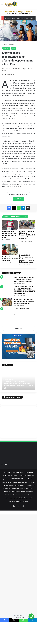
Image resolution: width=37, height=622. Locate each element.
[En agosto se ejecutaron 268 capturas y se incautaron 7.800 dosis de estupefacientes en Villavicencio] (27, 224)
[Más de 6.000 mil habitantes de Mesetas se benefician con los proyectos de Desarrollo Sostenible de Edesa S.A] (27, 248)
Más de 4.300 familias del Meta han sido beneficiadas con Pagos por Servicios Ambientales (30, 359)
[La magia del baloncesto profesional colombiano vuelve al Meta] (18, 395)
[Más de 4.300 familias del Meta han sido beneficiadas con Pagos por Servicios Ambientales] (12, 359)
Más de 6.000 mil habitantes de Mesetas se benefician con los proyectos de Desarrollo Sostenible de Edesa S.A (27, 258)
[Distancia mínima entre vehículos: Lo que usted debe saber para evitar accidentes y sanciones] (18, 287)
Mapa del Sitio (14, 605)
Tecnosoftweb (27, 602)
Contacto (25, 608)
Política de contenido (15, 608)
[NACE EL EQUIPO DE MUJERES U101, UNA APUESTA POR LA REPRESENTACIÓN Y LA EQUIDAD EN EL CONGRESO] (18, 324)
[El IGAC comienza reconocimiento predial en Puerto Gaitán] (10, 249)
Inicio (4, 44)
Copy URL (18, 199)
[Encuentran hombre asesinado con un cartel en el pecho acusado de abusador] (10, 225)
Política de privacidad (25, 605)
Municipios (11, 44)
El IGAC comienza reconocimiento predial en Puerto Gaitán (10, 258)
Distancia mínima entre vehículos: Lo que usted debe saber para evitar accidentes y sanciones (24, 301)
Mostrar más (18, 432)
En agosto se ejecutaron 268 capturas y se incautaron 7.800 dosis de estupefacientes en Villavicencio (27, 235)
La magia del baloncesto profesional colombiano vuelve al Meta (24, 423)
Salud (13, 48)
